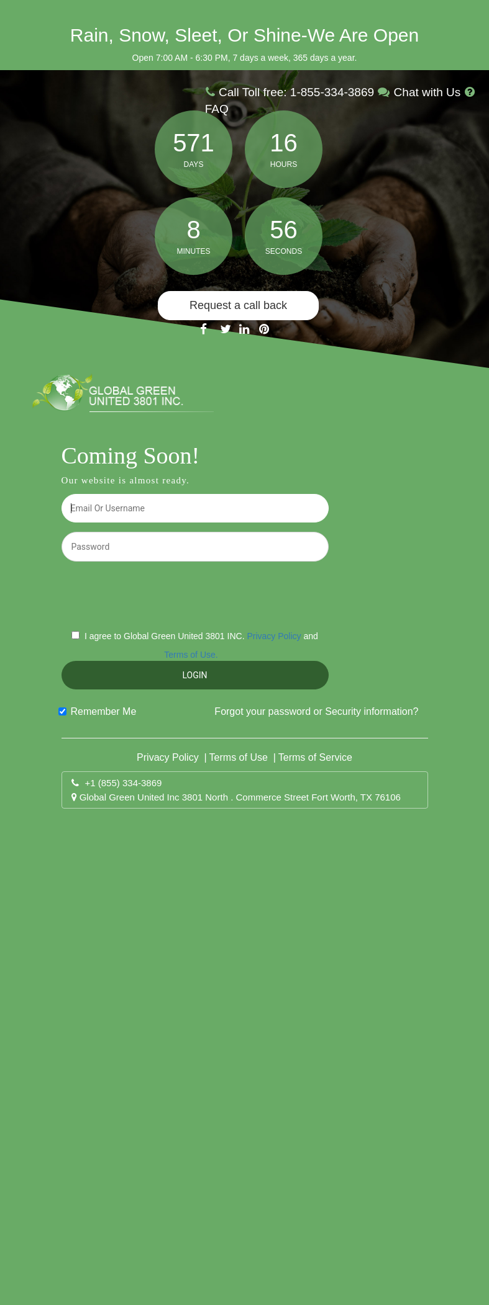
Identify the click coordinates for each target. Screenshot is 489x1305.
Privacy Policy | (172, 757)
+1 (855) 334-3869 (123, 783)
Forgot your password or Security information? (316, 711)
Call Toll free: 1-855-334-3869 (291, 92)
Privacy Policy (274, 636)
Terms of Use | (242, 757)
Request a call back (238, 305)
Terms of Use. (190, 655)
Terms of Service (315, 757)
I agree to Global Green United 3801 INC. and (201, 645)
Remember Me (104, 711)
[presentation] (195, 595)
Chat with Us (420, 92)
